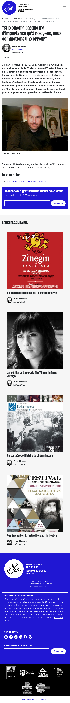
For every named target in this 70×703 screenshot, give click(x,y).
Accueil (5, 19)
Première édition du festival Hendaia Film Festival (32, 535)
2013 (30, 19)
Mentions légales (30, 699)
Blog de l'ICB (18, 19)
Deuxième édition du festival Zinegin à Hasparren (32, 293)
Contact (44, 699)
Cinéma (5, 58)
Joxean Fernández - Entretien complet (27, 181)
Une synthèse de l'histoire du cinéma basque (30, 455)
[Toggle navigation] (64, 7)
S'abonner (58, 203)
